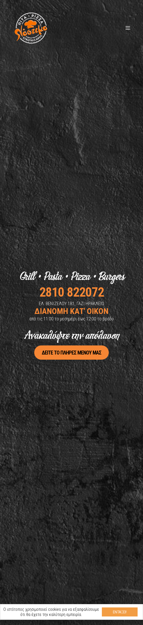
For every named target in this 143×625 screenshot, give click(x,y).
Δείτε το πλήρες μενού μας (71, 352)
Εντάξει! (120, 612)
